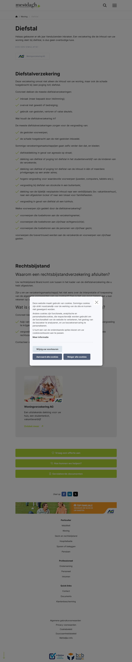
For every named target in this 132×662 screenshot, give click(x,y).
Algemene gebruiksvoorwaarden (65, 620)
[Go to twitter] (76, 494)
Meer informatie (40, 337)
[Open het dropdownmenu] (114, 5)
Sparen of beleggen (66, 546)
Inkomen (66, 576)
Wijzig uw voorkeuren (47, 349)
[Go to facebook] (64, 494)
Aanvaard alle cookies (47, 356)
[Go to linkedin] (70, 494)
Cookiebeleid (66, 629)
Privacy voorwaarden (66, 625)
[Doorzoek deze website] (104, 5)
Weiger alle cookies (77, 356)
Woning (66, 530)
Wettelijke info (66, 638)
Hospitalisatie (66, 541)
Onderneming (66, 566)
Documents (66, 596)
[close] (97, 302)
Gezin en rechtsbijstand (66, 536)
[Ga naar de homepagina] (29, 5)
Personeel (66, 571)
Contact (66, 591)
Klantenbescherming (66, 601)
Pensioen (66, 551)
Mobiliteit (66, 525)
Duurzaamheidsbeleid (66, 633)
